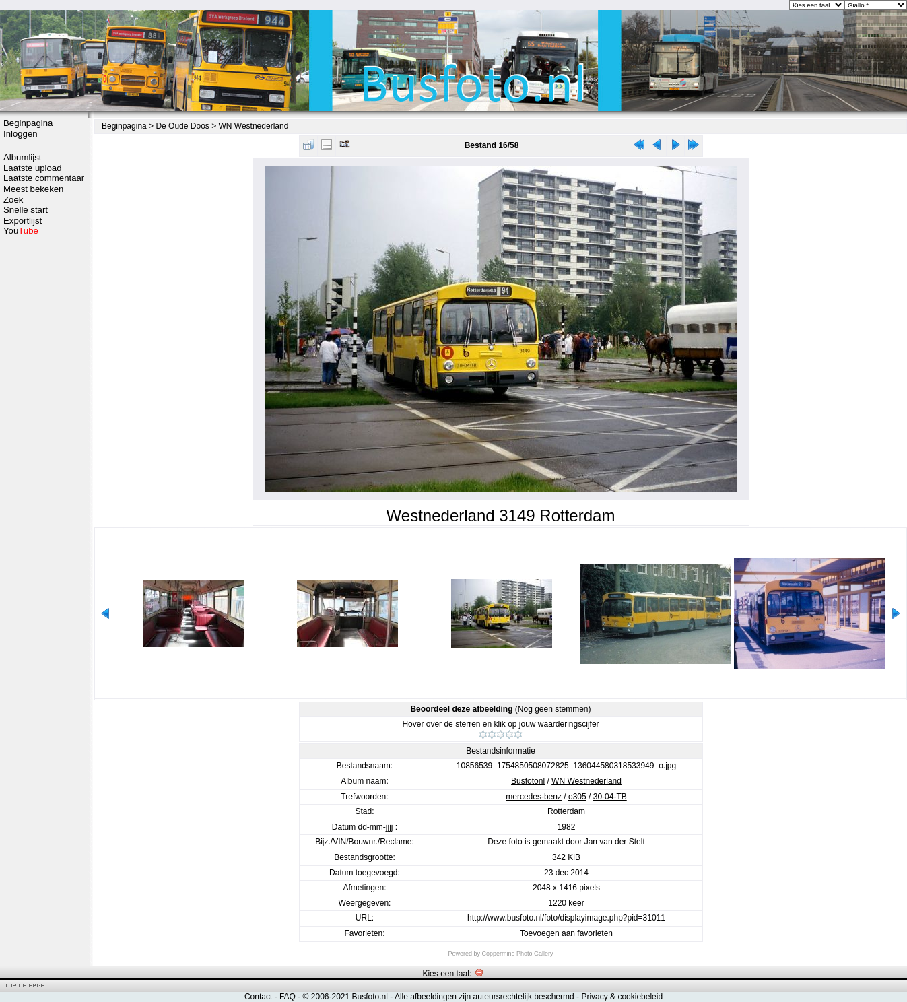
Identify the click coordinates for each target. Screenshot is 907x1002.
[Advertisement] (43, 449)
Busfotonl (528, 781)
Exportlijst (22, 220)
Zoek (13, 200)
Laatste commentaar (43, 178)
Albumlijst (22, 157)
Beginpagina (28, 123)
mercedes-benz (534, 796)
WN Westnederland (254, 126)
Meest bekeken (33, 189)
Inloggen (20, 134)
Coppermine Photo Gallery (517, 953)
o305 (577, 796)
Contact (258, 996)
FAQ (287, 996)
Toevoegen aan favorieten (566, 933)
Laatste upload (32, 168)
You (20, 231)
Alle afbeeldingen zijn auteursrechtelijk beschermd (484, 996)
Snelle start (25, 210)
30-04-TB (610, 796)
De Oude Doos (182, 126)
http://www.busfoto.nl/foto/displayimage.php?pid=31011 (566, 918)
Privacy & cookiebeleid (622, 996)
